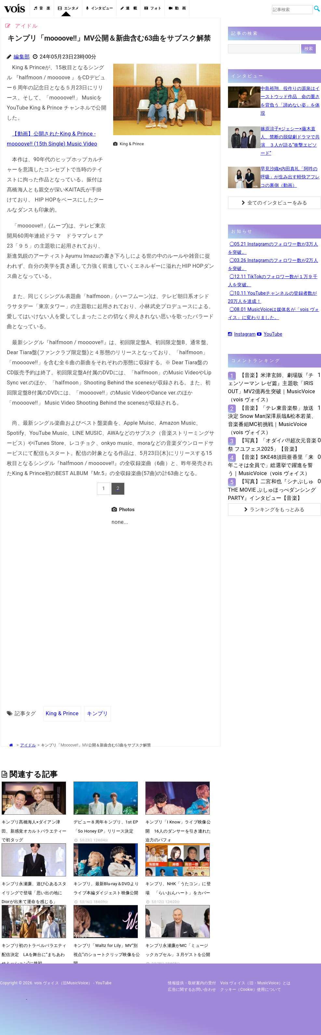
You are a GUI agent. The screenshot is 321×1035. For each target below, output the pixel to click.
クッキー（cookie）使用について (250, 989)
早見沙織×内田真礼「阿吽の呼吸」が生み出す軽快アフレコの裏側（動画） (290, 177)
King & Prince (62, 713)
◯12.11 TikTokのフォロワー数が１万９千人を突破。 (272, 280)
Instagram (242, 334)
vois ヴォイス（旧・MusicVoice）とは (255, 983)
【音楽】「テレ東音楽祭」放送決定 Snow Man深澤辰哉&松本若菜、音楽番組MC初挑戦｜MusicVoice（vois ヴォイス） (272, 420)
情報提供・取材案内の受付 (192, 983)
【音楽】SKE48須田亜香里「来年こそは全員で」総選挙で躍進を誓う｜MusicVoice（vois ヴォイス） (271, 465)
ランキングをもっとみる (274, 509)
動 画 (177, 8)
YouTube (269, 334)
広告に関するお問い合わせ (192, 989)
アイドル (28, 745)
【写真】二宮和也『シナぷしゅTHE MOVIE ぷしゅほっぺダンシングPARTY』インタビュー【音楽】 (272, 489)
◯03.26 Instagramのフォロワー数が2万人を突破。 (273, 264)
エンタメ (68, 8)
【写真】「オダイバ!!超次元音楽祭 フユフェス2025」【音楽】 (272, 444)
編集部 (22, 57)
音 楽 (42, 8)
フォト (152, 8)
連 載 (129, 8)
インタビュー (99, 8)
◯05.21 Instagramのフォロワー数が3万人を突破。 (273, 248)
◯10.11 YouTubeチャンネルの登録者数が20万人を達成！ (272, 297)
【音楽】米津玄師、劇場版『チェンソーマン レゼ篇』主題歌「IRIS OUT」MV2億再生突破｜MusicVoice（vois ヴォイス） (271, 387)
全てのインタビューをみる (274, 203)
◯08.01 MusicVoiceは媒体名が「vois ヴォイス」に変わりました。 (273, 313)
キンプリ (97, 713)
